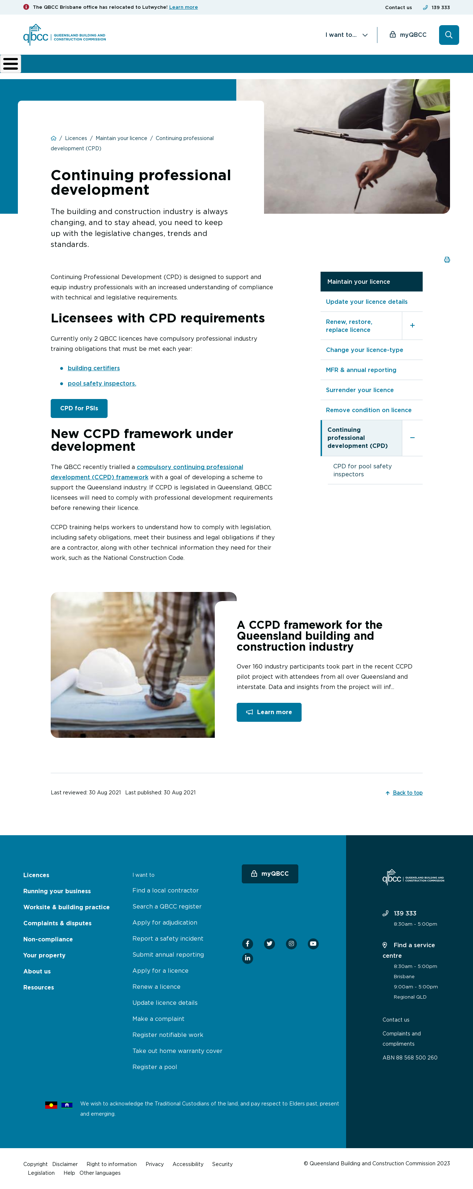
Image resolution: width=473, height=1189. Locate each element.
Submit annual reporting (168, 954)
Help (69, 1173)
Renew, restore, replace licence (349, 330)
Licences (48, 69)
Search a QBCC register (167, 906)
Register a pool (154, 1066)
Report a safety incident (167, 938)
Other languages (100, 1173)
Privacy (155, 1164)
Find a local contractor (165, 890)
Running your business (96, 69)
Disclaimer (65, 1164)
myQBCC (413, 34)
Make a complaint (158, 1018)
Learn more (183, 7)
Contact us (398, 7)
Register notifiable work (167, 1034)
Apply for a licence (160, 970)
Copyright (35, 1164)
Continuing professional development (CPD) (357, 443)
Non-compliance (279, 69)
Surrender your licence (360, 395)
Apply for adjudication (164, 922)
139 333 (441, 7)
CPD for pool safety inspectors (362, 475)
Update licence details (165, 1002)
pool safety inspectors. (102, 388)
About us (329, 69)
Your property (44, 955)
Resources (38, 987)
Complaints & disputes (223, 69)
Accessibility (187, 1164)
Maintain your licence (358, 286)
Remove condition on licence (369, 415)
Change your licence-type (364, 355)
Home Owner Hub (425, 69)
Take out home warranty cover (177, 1050)
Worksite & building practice (156, 69)
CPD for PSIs (79, 413)
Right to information (111, 1164)
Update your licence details (367, 306)
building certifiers (94, 373)
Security (222, 1164)
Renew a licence (156, 986)
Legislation (41, 1173)
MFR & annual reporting (361, 375)
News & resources (376, 69)
